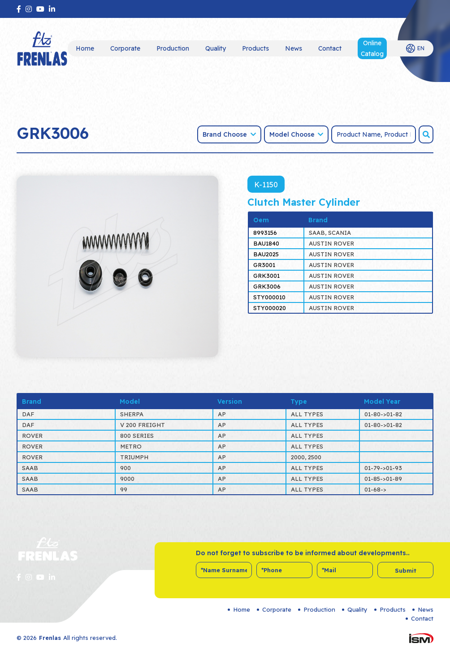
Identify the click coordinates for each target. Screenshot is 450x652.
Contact (330, 48)
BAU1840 (266, 243)
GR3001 (264, 264)
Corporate (125, 48)
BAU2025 (266, 254)
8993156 (265, 232)
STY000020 (269, 307)
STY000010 (269, 297)
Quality (215, 48)
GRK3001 (266, 275)
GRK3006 (267, 286)
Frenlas (50, 638)
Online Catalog (372, 48)
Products (255, 48)
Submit (405, 570)
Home (85, 48)
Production (172, 48)
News (293, 48)
